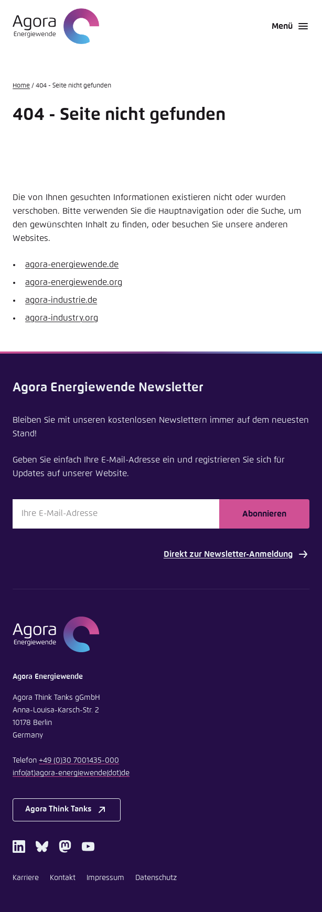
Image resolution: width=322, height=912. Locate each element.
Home (21, 86)
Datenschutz (156, 878)
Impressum (105, 878)
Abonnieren (264, 514)
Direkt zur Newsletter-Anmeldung (236, 554)
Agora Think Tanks (66, 810)
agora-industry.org (61, 318)
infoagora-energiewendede (71, 773)
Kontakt (63, 878)
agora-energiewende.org (73, 282)
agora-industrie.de (61, 300)
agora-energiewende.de (72, 264)
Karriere (26, 878)
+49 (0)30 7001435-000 (79, 760)
